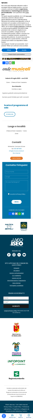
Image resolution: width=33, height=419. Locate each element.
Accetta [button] (24, 50)
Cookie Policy (17, 407)
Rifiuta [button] (9, 50)
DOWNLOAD (9, 114)
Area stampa (16, 283)
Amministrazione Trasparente (16, 280)
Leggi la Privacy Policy (10, 311)
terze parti (28, 16)
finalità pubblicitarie (19, 26)
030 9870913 (18, 149)
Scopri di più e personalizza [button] (16, 54)
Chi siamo (16, 270)
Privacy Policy (21, 194)
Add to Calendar (16, 158)
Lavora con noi (16, 278)
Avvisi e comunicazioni (16, 273)
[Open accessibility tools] (4, 416)
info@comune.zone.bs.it (16, 151)
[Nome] (16, 298)
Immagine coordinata (16, 285)
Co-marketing (16, 275)
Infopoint (16, 268)
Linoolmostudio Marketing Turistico (16, 411)
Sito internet (16, 153)
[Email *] (16, 302)
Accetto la (17, 194)
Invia (17, 202)
